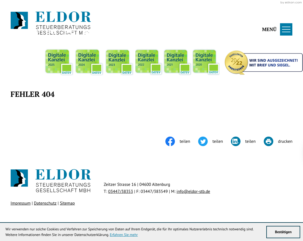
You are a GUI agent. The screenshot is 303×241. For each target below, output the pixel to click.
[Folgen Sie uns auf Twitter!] (15, 34)
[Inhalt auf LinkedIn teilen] (247, 141)
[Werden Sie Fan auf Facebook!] (33, 34)
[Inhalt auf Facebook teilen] (181, 141)
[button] (200, 23)
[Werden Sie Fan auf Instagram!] (51, 34)
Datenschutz (45, 203)
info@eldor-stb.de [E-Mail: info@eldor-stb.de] (193, 191)
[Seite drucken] (278, 141)
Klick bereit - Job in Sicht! (256, 153)
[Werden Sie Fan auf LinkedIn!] (69, 34)
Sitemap (67, 203)
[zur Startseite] (51, 23)
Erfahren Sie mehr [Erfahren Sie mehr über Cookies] (124, 234)
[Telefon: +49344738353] (120, 191)
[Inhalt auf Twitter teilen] (214, 141)
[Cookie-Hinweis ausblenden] (202, 153)
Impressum (21, 203)
